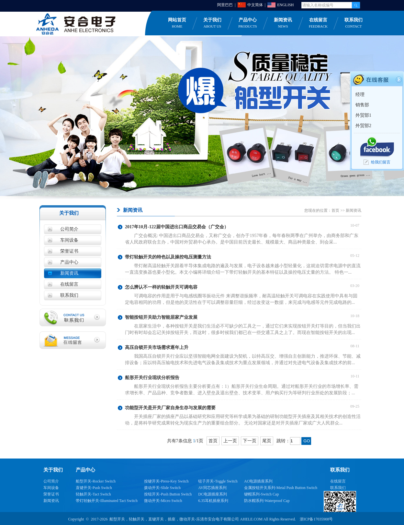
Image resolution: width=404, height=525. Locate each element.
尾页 (266, 440)
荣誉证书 (69, 251)
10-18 (355, 316)
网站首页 (177, 23)
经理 (360, 94)
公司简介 (69, 229)
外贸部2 (363, 125)
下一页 (249, 440)
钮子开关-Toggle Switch (217, 481)
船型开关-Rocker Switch (96, 481)
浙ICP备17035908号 (316, 519)
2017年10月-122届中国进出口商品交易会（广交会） (177, 226)
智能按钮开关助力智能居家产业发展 (161, 317)
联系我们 (353, 23)
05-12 (355, 255)
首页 (335, 210)
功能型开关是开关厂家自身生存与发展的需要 (170, 407)
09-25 (355, 406)
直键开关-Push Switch (94, 487)
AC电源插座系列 (258, 481)
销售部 (362, 104)
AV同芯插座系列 (212, 487)
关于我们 (212, 23)
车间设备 (69, 240)
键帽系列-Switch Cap (261, 494)
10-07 (355, 225)
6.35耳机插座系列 (213, 500)
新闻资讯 (283, 23)
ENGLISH (285, 5)
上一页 (230, 440)
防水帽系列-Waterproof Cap (267, 500)
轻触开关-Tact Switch (93, 494)
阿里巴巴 (225, 5)
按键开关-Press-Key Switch (166, 481)
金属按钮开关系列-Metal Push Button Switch (280, 487)
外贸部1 (363, 115)
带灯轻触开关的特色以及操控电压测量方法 (168, 257)
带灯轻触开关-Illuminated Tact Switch (107, 500)
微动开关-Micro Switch (163, 500)
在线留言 (318, 23)
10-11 (355, 376)
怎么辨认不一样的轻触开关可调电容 (161, 287)
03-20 (355, 285)
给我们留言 (380, 162)
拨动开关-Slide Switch (162, 487)
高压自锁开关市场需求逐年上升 (156, 347)
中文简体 (255, 5)
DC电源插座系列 (212, 494)
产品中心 (247, 23)
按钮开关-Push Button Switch (168, 494)
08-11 (355, 346)
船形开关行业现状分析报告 (152, 377)
